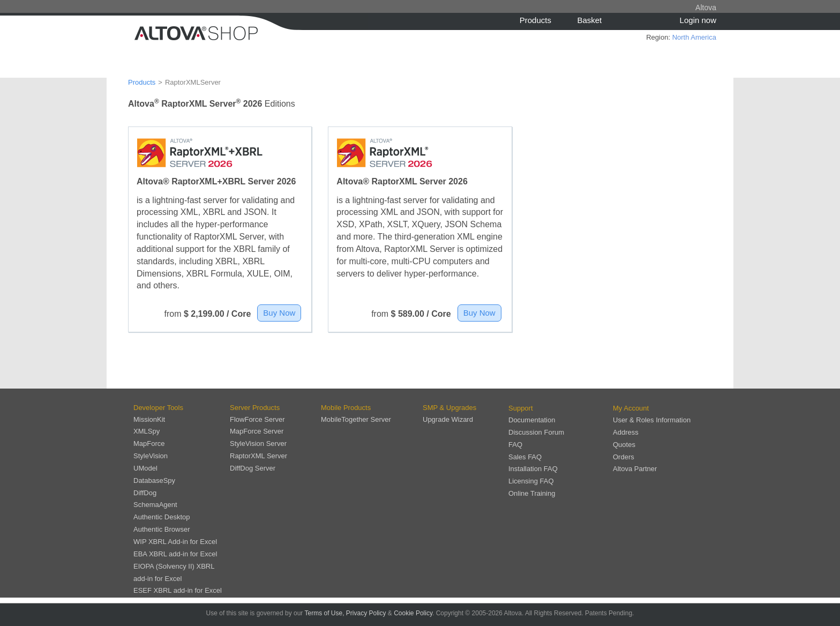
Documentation (531, 420)
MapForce (149, 443)
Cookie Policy (413, 613)
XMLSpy (146, 431)
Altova (705, 7)
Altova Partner (635, 469)
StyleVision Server (258, 443)
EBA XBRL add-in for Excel (175, 554)
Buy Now (279, 312)
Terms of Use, (324, 613)
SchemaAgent (155, 505)
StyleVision (150, 456)
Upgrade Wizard (448, 419)
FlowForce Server (257, 419)
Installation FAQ (533, 469)
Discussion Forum (536, 432)
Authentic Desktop (161, 517)
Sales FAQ (525, 457)
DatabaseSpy (154, 480)
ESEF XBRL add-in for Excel (177, 590)
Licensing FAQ (531, 481)
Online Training (531, 493)
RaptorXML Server (258, 456)
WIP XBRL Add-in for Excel (175, 542)
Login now (698, 20)
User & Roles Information (652, 420)
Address (626, 432)
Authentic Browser (161, 529)
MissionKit (149, 419)
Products (535, 20)
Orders (623, 457)
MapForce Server (256, 431)
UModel (145, 468)
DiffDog (144, 493)
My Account (631, 408)
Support (520, 408)
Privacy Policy (366, 613)
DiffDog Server (252, 468)
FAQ (515, 445)
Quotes (624, 445)
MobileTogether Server (356, 419)
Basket (589, 20)
